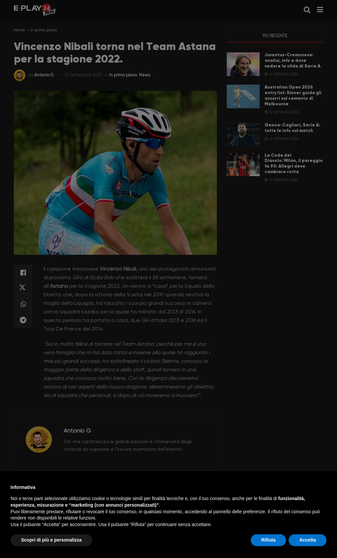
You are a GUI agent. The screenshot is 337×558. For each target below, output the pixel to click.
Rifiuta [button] (268, 540)
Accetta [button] (307, 540)
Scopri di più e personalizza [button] (51, 540)
